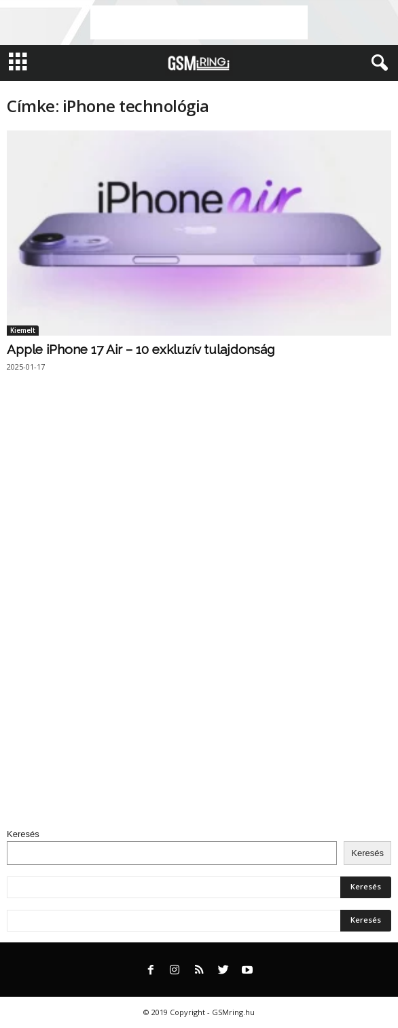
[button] (377, 63)
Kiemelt (22, 330)
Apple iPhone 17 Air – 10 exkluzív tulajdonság (140, 349)
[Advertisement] (199, 22)
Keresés (23, 834)
